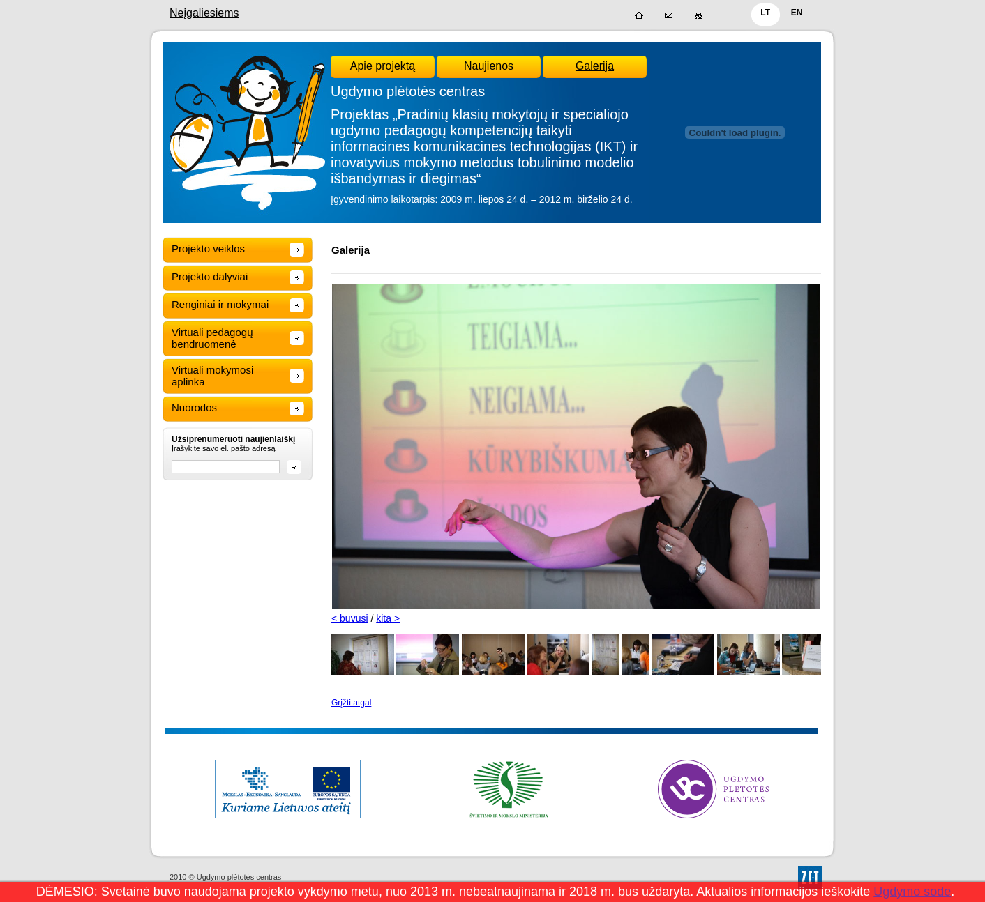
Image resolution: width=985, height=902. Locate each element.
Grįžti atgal (351, 703)
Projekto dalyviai (210, 276)
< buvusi (349, 618)
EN (797, 12)
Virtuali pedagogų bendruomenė (212, 338)
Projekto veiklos (208, 248)
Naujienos (488, 66)
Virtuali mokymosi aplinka (212, 376)
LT (765, 12)
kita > (388, 618)
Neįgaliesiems (204, 13)
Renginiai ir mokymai (220, 304)
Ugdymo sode (912, 892)
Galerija (595, 66)
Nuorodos (194, 407)
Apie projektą (382, 66)
